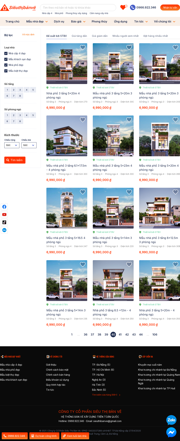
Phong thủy (99, 21)
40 (113, 334)
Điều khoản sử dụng (57, 379)
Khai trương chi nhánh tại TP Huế (156, 388)
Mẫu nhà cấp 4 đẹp (11, 364)
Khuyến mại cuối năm (150, 364)
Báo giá (76, 21)
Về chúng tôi (162, 21)
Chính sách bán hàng (58, 374)
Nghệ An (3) (99, 379)
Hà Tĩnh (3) (98, 384)
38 (99, 334)
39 (106, 334)
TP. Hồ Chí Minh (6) (103, 369)
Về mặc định (28, 34)
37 (92, 334)
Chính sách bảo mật (57, 369)
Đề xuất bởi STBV (56, 35)
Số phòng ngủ (12, 109)
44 (141, 334)
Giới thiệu (51, 364)
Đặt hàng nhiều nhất (155, 35)
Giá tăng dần (79, 35)
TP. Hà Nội (98, 374)
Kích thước (11, 135)
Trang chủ (12, 21)
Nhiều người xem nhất (125, 35)
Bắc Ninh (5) (99, 389)
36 (85, 334)
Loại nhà (9, 47)
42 (127, 334)
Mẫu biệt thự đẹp (9, 374)
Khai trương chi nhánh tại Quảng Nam (159, 374)
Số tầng (9, 83)
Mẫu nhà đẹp (35, 21)
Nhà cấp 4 (47, 13)
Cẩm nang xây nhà (99, 13)
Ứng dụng (120, 21)
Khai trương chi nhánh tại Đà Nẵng (157, 369)
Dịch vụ (59, 21)
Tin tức (139, 21)
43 (134, 334)
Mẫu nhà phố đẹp (10, 369)
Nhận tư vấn (170, 7)
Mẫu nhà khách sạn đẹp (13, 379)
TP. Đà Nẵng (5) (101, 364)
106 (154, 334)
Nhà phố (59, 13)
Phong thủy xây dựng (76, 13)
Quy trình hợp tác (55, 384)
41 (120, 334)
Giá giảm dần (100, 35)
